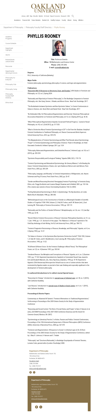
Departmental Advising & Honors (11, 72)
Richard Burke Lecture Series (9, 60)
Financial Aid (26, 20)
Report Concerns (55, 16)
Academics (17, 20)
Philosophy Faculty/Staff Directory (39, 27)
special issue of (65, 278)
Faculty (64, 20)
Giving (75, 20)
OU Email (46, 16)
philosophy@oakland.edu (37, 369)
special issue (61, 286)
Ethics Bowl (9, 102)
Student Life (45, 20)
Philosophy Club (10, 84)
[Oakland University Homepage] (48, 8)
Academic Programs (8, 37)
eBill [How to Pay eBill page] (27, 16)
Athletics (80, 20)
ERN (68, 16)
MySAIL (41, 16)
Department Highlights (9, 49)
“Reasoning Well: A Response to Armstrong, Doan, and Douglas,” (49, 91)
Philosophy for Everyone (10, 78)
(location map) (34, 361)
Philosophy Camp (11, 89)
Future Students (36, 20)
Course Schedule (10, 43)
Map (31, 16)
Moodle (35, 16)
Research (63, 16)
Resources (8, 66)
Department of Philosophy (13, 27)
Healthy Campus (55, 20)
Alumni (69, 20)
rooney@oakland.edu (62, 68)
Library (23, 16)
